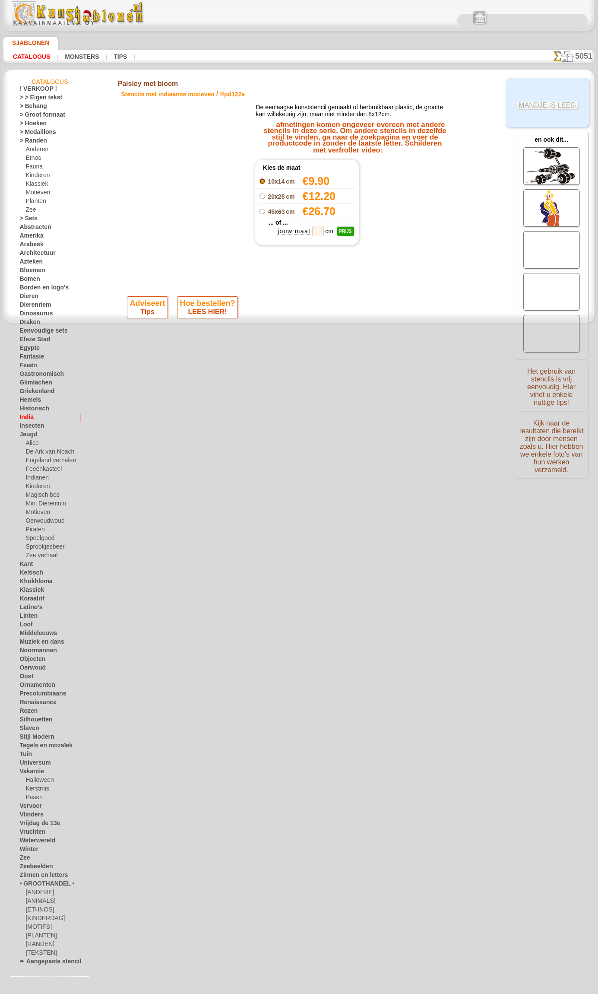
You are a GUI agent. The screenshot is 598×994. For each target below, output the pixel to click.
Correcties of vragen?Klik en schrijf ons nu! (299, 393)
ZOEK (396, 422)
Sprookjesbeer (42, 548)
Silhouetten (33, 721)
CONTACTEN (286, 422)
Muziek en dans (38, 643)
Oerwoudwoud (42, 522)
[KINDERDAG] (42, 920)
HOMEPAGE (210, 422)
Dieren (27, 298)
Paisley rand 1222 (394, 184)
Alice (31, 444)
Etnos (32, 159)
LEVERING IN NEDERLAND (346, 422)
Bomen (27, 280)
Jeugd (26, 436)
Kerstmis (36, 790)
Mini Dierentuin (44, 505)
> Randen (30, 142)
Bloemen (29, 272)
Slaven (27, 730)
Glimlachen (32, 384)
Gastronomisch (37, 375)
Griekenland (33, 393)
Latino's (28, 609)
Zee (29, 211)
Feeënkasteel (40, 470)
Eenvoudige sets (38, 332)
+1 (330, 339)
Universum (32, 764)
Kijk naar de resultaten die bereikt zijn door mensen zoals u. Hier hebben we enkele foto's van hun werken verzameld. (551, 442)
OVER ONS (248, 422)
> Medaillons (34, 133)
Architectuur (34, 254)
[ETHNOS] (37, 911)
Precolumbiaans (38, 695)
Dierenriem (32, 306)
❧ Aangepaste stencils (46, 963)
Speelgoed (37, 539)
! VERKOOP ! (34, 90)
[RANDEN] (38, 946)
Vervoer (28, 807)
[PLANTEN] (39, 937)
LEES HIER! (207, 315)
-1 (268, 339)
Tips (118, 56)
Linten (27, 617)
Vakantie (30, 773)
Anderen (35, 151)
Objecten (30, 660)
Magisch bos (40, 496)
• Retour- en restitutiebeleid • (299, 484)
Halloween (37, 781)
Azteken (28, 263)
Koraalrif (30, 600)
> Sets (26, 220)
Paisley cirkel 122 (394, 193)
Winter (27, 850)
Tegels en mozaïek (40, 747)
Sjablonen (27, 43)
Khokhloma (32, 583)
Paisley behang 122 (394, 203)
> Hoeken (30, 125)
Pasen (32, 799)
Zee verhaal (39, 557)
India (25, 418)
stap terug (299, 339)
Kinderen (36, 177)
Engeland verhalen (47, 462)
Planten (34, 202)
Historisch (31, 410)
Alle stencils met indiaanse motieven (298, 358)
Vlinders (29, 816)
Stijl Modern (34, 738)
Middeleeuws (35, 634)
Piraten (34, 531)
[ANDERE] (38, 894)
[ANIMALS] (39, 902)
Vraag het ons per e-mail (299, 499)
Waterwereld (34, 842)
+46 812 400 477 (311, 441)
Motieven (36, 194)
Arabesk (29, 246)
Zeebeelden (32, 868)
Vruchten (30, 833)
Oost (25, 678)
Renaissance (34, 704)
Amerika (29, 237)
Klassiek (35, 185)
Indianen (35, 479)
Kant (25, 565)
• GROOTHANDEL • (41, 885)
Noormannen (35, 652)
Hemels (28, 401)
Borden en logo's (38, 289)
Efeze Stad (31, 341)
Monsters (81, 56)
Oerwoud (30, 669)
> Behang (30, 107)
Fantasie (29, 358)
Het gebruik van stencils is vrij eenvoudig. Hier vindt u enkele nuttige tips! (551, 385)
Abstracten (32, 228)
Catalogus (32, 56)
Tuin (24, 755)
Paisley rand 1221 (394, 174)
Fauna (33, 168)
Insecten (29, 427)
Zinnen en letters (39, 876)
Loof (24, 626)
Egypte (27, 349)
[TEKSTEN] (38, 954)
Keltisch (28, 574)
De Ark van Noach (46, 453)
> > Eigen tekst (35, 99)
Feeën (26, 367)
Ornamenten (34, 686)
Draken (28, 323)
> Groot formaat (38, 116)
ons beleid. (419, 987)
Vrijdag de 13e (35, 825)
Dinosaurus (33, 315)
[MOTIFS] (37, 928)
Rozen (26, 712)
